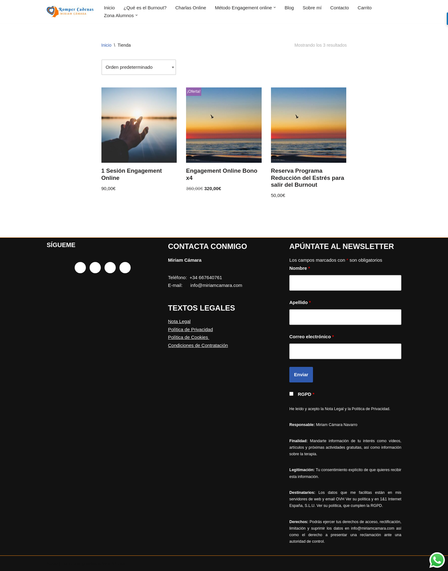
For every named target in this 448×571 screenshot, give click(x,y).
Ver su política (358, 499)
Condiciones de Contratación (198, 345)
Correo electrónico (311, 336)
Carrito (365, 7)
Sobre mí (312, 7)
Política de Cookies (188, 337)
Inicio (109, 7)
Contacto (339, 7)
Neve (52, 563)
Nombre (299, 268)
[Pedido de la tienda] (138, 67)
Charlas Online (190, 7)
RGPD (306, 394)
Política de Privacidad (190, 329)
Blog (289, 7)
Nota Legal (179, 321)
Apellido (300, 302)
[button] (274, 8)
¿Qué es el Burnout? (145, 7)
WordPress (113, 563)
